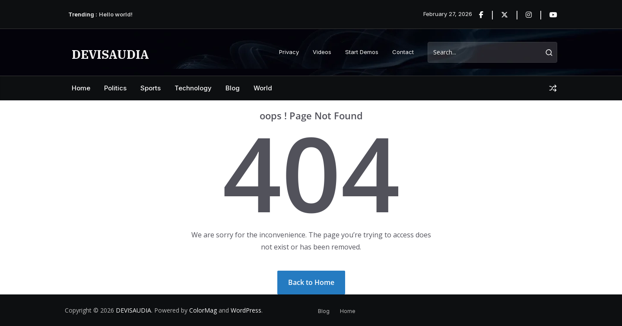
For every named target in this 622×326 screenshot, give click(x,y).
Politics (115, 88)
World (263, 88)
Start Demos (361, 51)
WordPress (246, 310)
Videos (322, 51)
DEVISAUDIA (110, 54)
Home (81, 88)
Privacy (289, 51)
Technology (193, 88)
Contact (403, 51)
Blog (232, 88)
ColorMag (203, 310)
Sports (150, 88)
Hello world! (116, 14)
